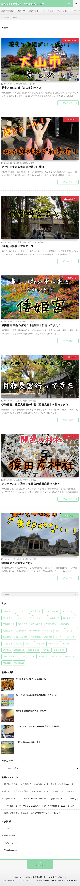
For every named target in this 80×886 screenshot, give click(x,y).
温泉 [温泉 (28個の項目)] (40, 643)
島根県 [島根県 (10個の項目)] (47, 630)
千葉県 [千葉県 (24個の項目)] (51, 624)
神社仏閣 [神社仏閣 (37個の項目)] (67, 643)
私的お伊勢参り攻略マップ (17, 246)
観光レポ (21, 11)
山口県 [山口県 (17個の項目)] (21, 630)
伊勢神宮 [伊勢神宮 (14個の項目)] (37, 624)
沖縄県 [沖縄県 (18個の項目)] (8, 643)
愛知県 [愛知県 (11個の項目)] (71, 630)
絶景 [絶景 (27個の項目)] (7, 650)
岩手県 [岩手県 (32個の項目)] (34, 630)
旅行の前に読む (7, 11)
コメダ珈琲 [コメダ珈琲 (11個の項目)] (9, 618)
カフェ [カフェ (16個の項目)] (67, 611)
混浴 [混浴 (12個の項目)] (29, 643)
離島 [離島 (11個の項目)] (7, 663)
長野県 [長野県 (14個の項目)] (69, 656)
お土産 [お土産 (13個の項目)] (35, 611)
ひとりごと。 (62, 11)
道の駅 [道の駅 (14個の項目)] (43, 656)
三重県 (18, 321)
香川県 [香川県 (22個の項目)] (19, 663)
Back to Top (40, 865)
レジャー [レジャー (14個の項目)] (40, 618)
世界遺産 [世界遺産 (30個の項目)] (68, 618)
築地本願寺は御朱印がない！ (18, 563)
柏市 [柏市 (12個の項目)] (48, 637)
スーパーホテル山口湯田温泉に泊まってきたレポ (36, 695)
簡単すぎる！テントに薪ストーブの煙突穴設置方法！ (26, 813)
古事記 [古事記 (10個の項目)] (64, 624)
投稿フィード (10, 835)
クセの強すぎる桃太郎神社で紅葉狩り (24, 166)
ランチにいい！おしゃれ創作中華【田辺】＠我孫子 (37, 726)
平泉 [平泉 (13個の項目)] (59, 630)
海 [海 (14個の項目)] (19, 643)
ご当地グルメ (21, 242)
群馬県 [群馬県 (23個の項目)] (19, 650)
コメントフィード (11, 843)
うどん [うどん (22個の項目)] (22, 611)
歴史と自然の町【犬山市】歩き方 (21, 87)
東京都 (25, 559)
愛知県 (32, 84)
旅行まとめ (71, 40)
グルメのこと (48, 11)
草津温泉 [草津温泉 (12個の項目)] (59, 650)
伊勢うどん (32, 242)
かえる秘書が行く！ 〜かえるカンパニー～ (47, 877)
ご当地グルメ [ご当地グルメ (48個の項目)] (51, 611)
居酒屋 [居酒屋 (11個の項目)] (8, 630)
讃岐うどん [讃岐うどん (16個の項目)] (28, 656)
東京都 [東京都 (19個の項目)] (36, 637)
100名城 (19, 84)
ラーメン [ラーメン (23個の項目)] (25, 618)
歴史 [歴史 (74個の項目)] (59, 637)
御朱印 (26, 84)
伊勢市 (40, 242)
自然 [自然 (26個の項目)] (46, 650)
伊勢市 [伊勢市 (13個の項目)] (23, 624)
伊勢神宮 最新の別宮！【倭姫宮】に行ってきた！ (31, 325)
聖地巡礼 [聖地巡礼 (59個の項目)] (33, 650)
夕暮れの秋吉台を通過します (28, 742)
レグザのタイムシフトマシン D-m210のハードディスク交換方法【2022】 (35, 798)
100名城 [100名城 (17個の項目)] (8, 611)
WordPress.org (10, 850)
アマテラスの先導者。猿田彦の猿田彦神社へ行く (30, 483)
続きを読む (68, 103)
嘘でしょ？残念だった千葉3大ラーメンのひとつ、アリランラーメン (33, 784)
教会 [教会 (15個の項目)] (7, 637)
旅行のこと (33, 11)
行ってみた (71, 515)
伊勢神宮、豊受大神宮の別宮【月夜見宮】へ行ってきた (34, 404)
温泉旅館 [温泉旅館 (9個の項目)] (53, 643)
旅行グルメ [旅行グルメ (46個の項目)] (21, 637)
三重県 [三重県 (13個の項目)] (54, 618)
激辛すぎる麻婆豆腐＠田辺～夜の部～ (32, 710)
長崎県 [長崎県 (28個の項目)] (56, 656)
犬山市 (31, 163)
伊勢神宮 (32, 321)
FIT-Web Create (48, 880)
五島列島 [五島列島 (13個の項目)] (8, 624)
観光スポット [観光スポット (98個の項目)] (10, 656)
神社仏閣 (32, 559)
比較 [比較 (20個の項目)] (70, 637)
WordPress (72, 880)
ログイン (8, 828)
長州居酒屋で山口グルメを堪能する (31, 679)
